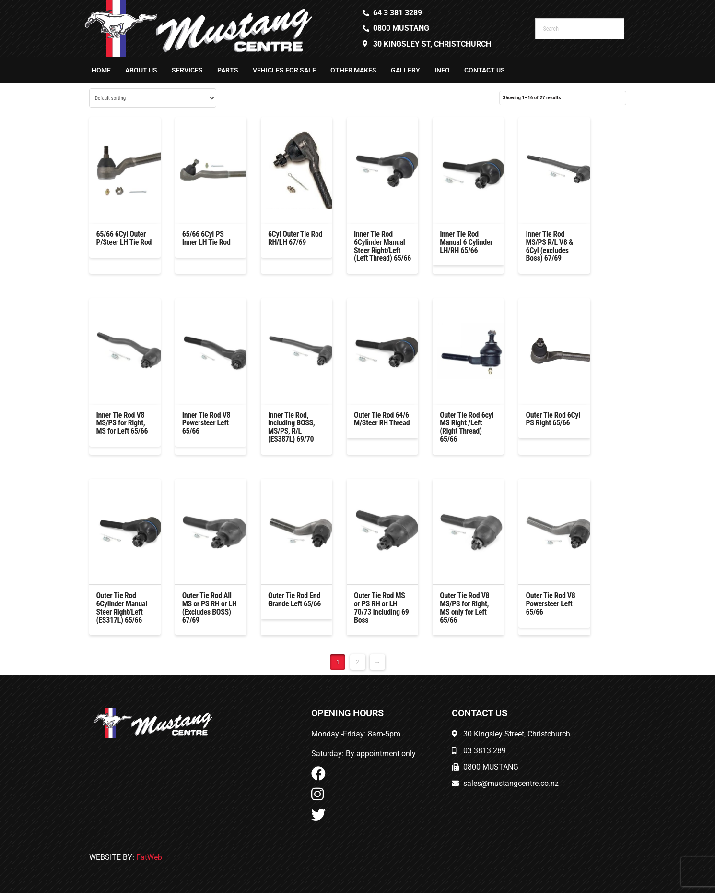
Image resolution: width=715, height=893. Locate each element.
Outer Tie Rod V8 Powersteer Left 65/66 (550, 603)
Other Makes (353, 70)
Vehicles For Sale (284, 70)
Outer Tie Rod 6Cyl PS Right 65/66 (553, 419)
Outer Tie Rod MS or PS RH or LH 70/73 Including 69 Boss (381, 607)
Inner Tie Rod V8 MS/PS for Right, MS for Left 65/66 (122, 423)
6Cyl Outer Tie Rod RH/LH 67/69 (295, 238)
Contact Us (484, 70)
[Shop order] (152, 98)
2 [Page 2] (357, 661)
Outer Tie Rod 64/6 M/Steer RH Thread (382, 419)
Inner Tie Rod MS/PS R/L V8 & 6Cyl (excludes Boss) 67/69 (549, 246)
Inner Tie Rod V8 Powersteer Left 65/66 (206, 423)
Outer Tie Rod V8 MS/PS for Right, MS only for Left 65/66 (464, 607)
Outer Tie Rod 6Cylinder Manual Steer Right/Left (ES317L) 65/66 (121, 607)
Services (187, 70)
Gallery (405, 70)
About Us (141, 70)
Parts (227, 70)
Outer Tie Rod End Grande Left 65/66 (294, 599)
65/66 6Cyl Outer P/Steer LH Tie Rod (124, 238)
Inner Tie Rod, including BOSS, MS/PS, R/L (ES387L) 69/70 (291, 427)
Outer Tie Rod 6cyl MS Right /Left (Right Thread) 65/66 (466, 427)
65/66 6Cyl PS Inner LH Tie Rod (206, 238)
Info (442, 70)
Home (101, 70)
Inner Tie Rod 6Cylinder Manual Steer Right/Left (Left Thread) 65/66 (382, 246)
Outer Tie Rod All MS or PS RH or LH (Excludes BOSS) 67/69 (209, 607)
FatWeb (149, 857)
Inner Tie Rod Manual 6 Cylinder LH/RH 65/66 (466, 242)
